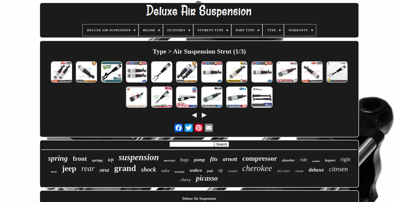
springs (97, 160)
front (80, 158)
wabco (195, 170)
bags (184, 159)
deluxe (316, 170)
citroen (338, 169)
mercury (169, 160)
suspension (139, 157)
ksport (330, 160)
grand (125, 168)
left (111, 159)
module (316, 161)
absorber (288, 160)
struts (54, 171)
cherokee (257, 168)
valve (165, 171)
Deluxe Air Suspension (199, 198)
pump (199, 159)
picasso (207, 178)
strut (104, 170)
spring (58, 158)
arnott (230, 159)
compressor (259, 158)
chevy (186, 179)
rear (87, 168)
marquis (179, 171)
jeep (69, 168)
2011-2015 (283, 171)
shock (148, 169)
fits (214, 159)
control (232, 171)
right (346, 159)
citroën (299, 171)
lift (220, 171)
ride (303, 159)
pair (210, 171)
